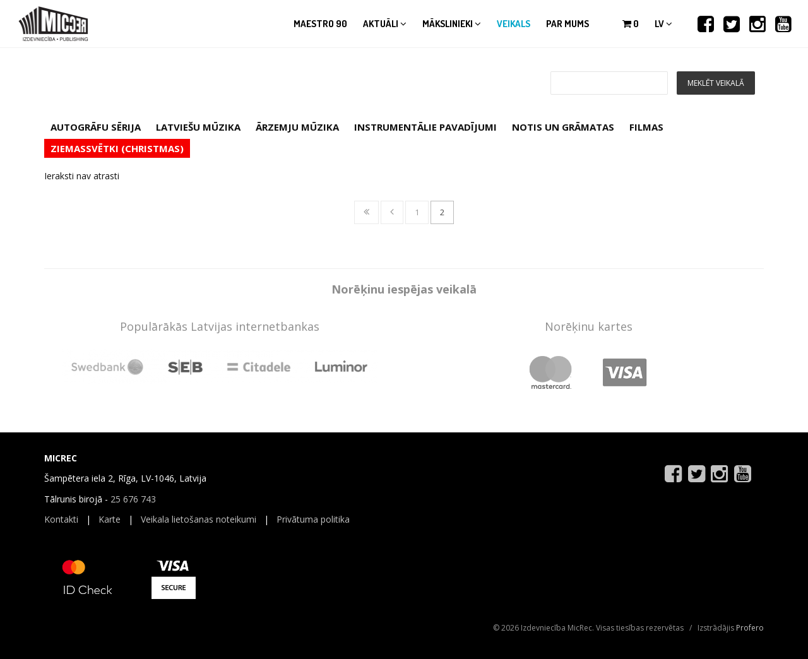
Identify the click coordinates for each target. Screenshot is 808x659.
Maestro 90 (320, 24)
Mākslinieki (451, 24)
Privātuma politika (313, 519)
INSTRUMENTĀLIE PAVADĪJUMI (425, 127)
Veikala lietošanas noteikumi (198, 519)
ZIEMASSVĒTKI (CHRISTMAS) (117, 148)
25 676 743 (133, 499)
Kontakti (61, 519)
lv (663, 24)
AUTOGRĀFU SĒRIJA (95, 127)
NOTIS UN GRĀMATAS (563, 127)
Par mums (567, 24)
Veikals (513, 24)
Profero (750, 627)
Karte (109, 519)
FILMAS (646, 127)
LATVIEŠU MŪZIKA (198, 127)
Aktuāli (385, 24)
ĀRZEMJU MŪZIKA (297, 127)
